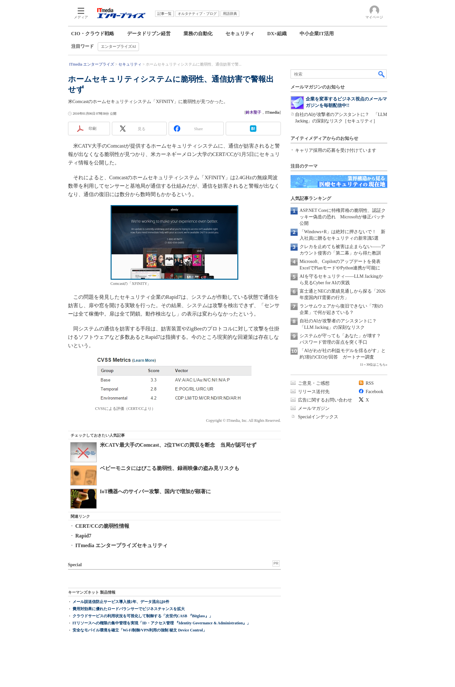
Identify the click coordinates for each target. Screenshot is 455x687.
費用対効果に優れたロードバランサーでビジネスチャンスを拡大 (129, 609)
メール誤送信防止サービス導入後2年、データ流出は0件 (121, 601)
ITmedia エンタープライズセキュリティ (121, 545)
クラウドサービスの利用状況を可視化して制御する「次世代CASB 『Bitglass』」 (143, 616)
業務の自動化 (198, 33)
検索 (382, 73)
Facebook (374, 391)
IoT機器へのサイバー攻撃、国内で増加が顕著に (155, 491)
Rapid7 (83, 535)
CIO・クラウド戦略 (92, 33)
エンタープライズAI (118, 46)
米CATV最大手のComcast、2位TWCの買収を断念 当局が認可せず (178, 445)
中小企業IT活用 (317, 33)
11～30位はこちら (373, 364)
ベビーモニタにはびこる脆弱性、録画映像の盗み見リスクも (169, 468)
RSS (370, 383)
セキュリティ (239, 33)
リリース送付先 (314, 391)
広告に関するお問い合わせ (325, 400)
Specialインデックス (318, 416)
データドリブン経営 (149, 33)
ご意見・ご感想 (314, 383)
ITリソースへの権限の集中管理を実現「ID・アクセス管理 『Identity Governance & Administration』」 (162, 623)
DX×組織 (277, 33)
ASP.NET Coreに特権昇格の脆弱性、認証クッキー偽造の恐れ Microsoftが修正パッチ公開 (343, 217)
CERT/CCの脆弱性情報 (102, 526)
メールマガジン (314, 408)
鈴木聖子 (253, 112)
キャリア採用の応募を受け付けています (335, 150)
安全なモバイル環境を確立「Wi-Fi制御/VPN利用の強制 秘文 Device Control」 (140, 630)
